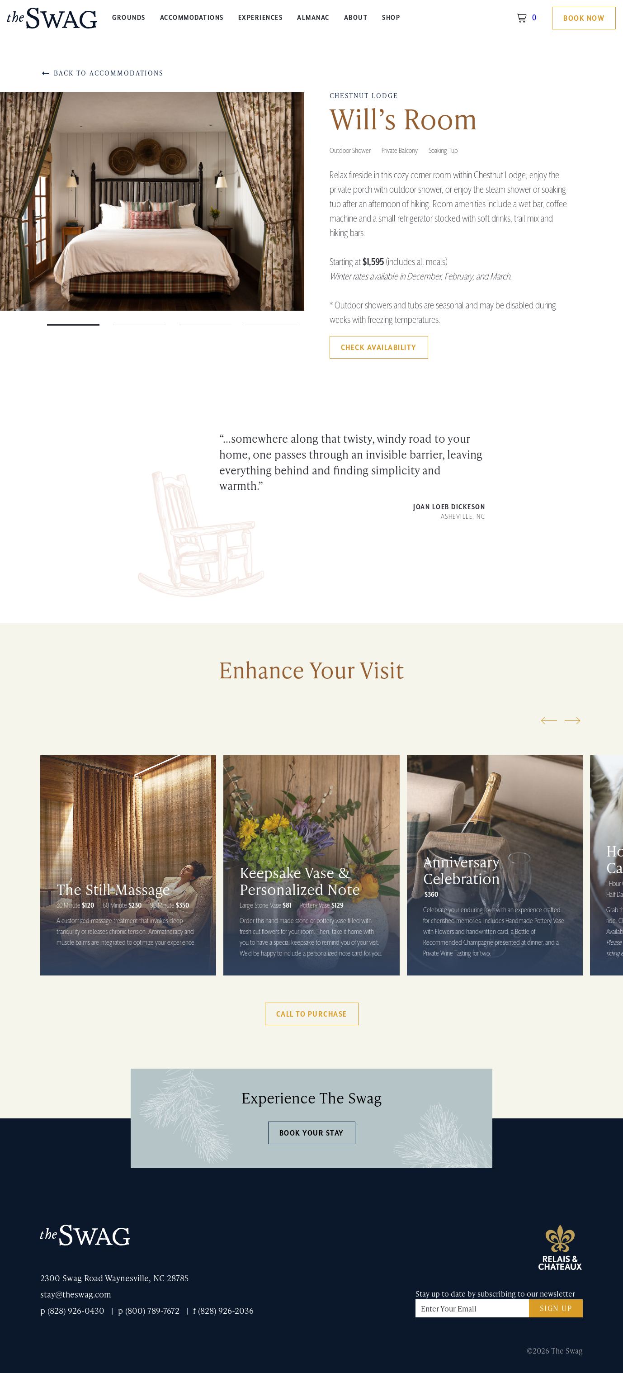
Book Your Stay (311, 1133)
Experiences (260, 18)
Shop (391, 18)
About (356, 18)
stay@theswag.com (75, 1294)
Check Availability (379, 347)
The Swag (52, 21)
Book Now (583, 18)
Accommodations (192, 18)
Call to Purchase (311, 1014)
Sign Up (556, 1308)
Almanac (313, 18)
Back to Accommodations (101, 73)
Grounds (129, 18)
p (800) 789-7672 (148, 1310)
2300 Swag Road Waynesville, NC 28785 (114, 1277)
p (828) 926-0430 (72, 1310)
